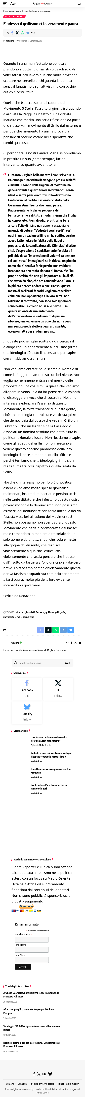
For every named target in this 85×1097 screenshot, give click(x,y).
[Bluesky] (80, 643)
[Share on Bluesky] (70, 630)
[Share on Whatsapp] (22, 32)
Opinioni (34, 745)
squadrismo (28, 616)
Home (5, 11)
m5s (63, 612)
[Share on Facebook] (12, 32)
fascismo (40, 612)
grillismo (50, 612)
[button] (6, 3)
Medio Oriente (45, 745)
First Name (20, 945)
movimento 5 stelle (12, 616)
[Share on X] (17, 32)
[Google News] (44, 1074)
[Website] (67, 643)
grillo (57, 612)
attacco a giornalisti (25, 612)
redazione (10, 41)
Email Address (23, 934)
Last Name (20, 955)
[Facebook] (71, 643)
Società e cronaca (15, 11)
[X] (75, 643)
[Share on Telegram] (27, 32)
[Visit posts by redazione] (6, 643)
